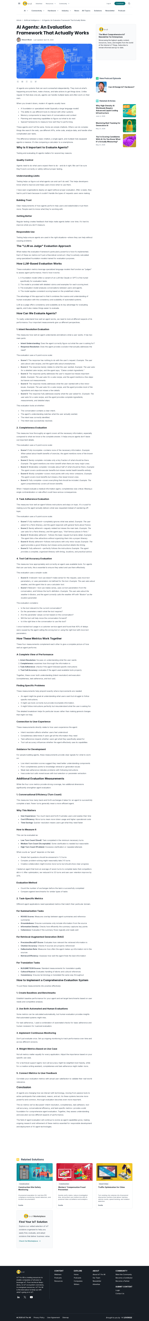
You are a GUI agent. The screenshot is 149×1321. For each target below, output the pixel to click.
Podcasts (58, 1278)
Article (19, 20)
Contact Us (120, 1293)
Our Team (96, 1278)
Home (76, 1274)
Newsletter (110, 11)
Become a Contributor (124, 1278)
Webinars (57, 1274)
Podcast (121, 11)
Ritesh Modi (27, 40)
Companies (78, 1281)
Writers (76, 1284)
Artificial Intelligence (31, 20)
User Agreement (53, 1317)
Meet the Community (124, 1274)
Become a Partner (122, 1281)
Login (118, 1290)
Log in (109, 3)
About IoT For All (99, 1274)
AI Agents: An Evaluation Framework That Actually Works (64, 20)
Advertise (39, 3)
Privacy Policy (39, 1317)
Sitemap (65, 1317)
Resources (58, 1281)
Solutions (98, 11)
